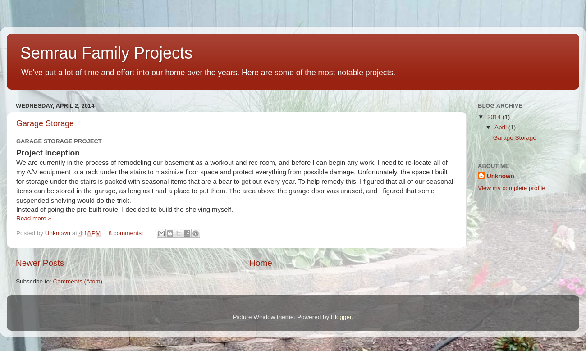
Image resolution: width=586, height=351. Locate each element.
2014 (495, 117)
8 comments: (127, 233)
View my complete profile (511, 188)
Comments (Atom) (78, 281)
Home (260, 263)
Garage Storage (45, 123)
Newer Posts (40, 263)
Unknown (500, 176)
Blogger (341, 317)
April (501, 127)
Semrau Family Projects (106, 53)
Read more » (33, 218)
